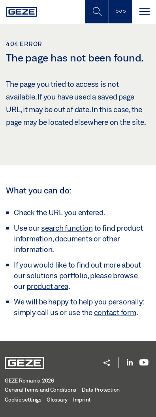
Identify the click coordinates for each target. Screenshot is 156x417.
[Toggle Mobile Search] (97, 11)
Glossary (57, 399)
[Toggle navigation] (144, 11)
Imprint (81, 399)
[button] (107, 363)
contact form (115, 312)
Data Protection (101, 389)
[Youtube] (144, 362)
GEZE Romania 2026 (29, 380)
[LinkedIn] (129, 362)
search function (66, 228)
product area (47, 286)
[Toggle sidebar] (120, 11)
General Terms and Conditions (40, 389)
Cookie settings (23, 399)
